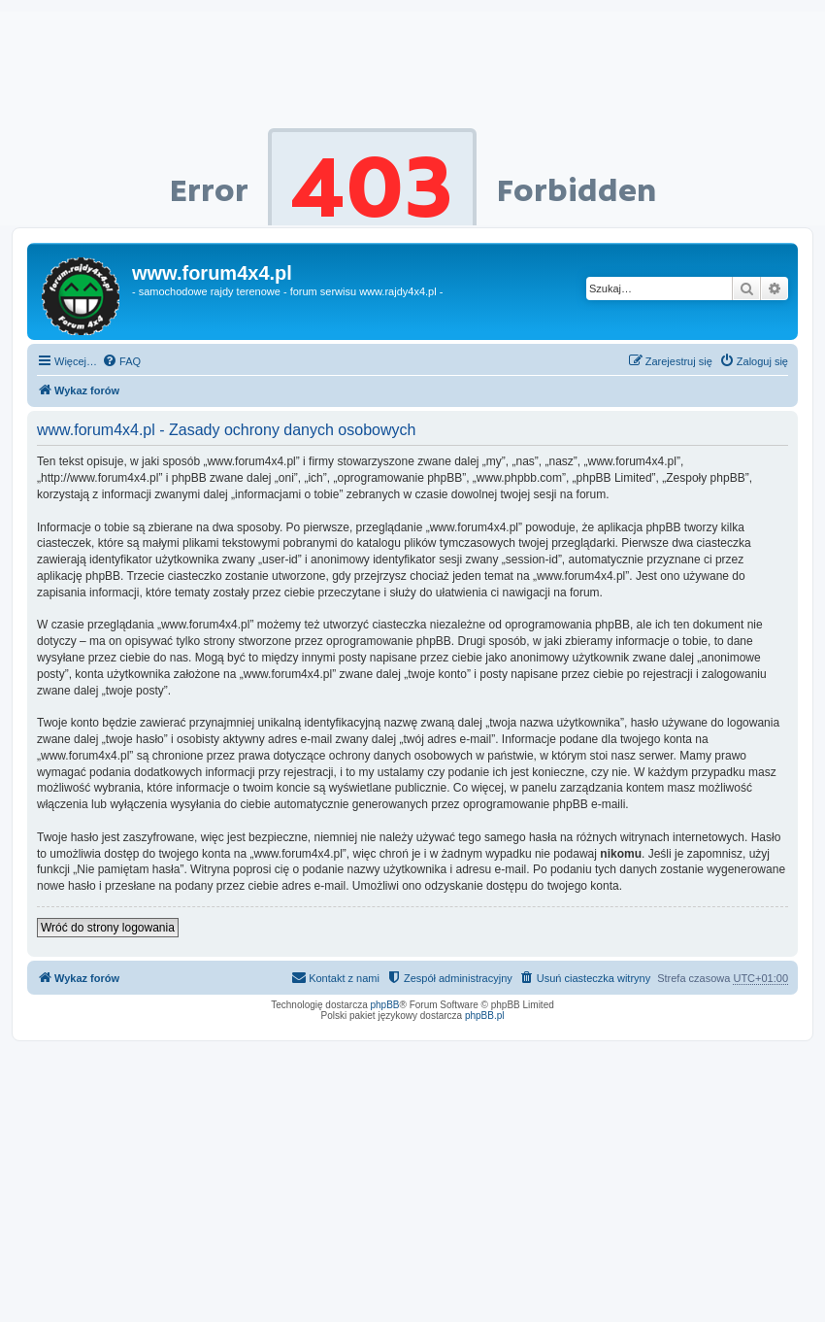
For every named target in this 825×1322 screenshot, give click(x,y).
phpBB (385, 1005)
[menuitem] (121, 361)
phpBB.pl (485, 1015)
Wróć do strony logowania (108, 927)
